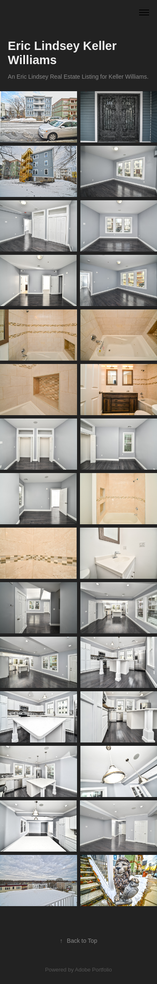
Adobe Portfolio (93, 970)
